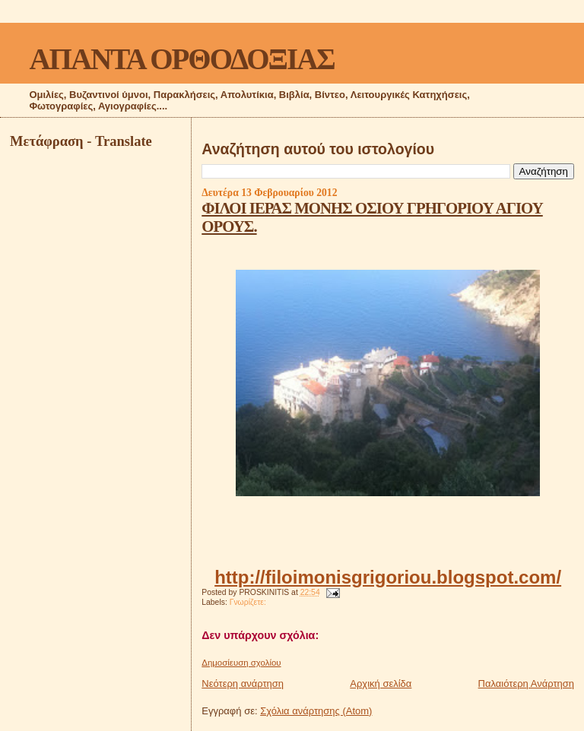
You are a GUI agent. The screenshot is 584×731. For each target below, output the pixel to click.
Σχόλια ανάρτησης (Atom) (316, 711)
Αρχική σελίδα (380, 683)
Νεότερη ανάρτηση (243, 683)
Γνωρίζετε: (248, 602)
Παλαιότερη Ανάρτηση (526, 683)
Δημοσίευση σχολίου (241, 662)
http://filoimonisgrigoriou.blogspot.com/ (387, 577)
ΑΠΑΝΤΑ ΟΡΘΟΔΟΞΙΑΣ (181, 59)
